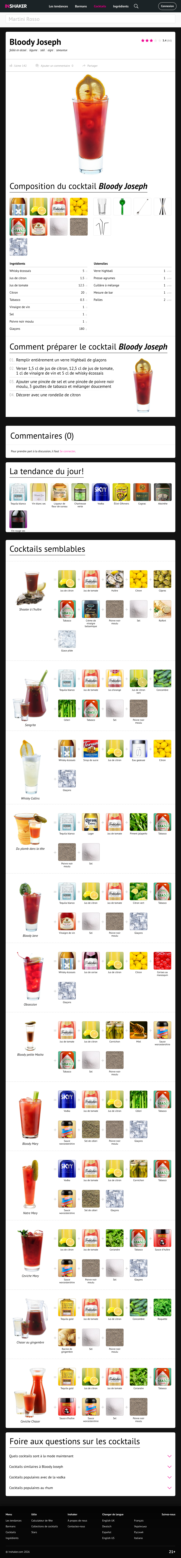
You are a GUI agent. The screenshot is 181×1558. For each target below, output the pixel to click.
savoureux (61, 50)
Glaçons (15, 329)
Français (139, 1520)
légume (33, 50)
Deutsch (107, 1526)
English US (108, 1538)
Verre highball (103, 271)
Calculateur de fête (42, 1520)
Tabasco (15, 300)
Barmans (81, 6)
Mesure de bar (103, 292)
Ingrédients (121, 6)
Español (106, 1532)
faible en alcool (18, 50)
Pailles (98, 300)
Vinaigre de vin (20, 307)
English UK (108, 1520)
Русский (138, 1532)
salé (42, 50)
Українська (140, 1526)
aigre (50, 50)
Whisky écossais (20, 271)
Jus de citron (18, 278)
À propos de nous (77, 1520)
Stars (34, 1532)
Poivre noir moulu (22, 321)
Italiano (138, 1538)
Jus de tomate (19, 285)
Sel (12, 314)
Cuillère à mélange (106, 285)
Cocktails (100, 6)
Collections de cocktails (44, 1526)
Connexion (167, 6)
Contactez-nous (76, 1526)
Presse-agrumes (104, 278)
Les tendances (58, 6)
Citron (14, 292)
